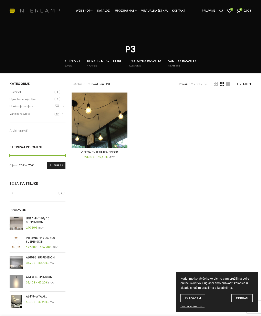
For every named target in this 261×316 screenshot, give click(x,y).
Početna (77, 84)
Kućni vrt (15, 92)
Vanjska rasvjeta (20, 113)
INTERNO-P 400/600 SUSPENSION (40, 239)
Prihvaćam (193, 298)
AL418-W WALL (36, 296)
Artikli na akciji (19, 130)
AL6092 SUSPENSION (40, 257)
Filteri (242, 83)
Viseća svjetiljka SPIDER (99, 152)
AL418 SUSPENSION (39, 277)
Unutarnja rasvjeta (21, 106)
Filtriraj (56, 165)
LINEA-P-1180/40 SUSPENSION (37, 220)
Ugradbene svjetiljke (23, 99)
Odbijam (242, 298)
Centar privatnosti (192, 306)
